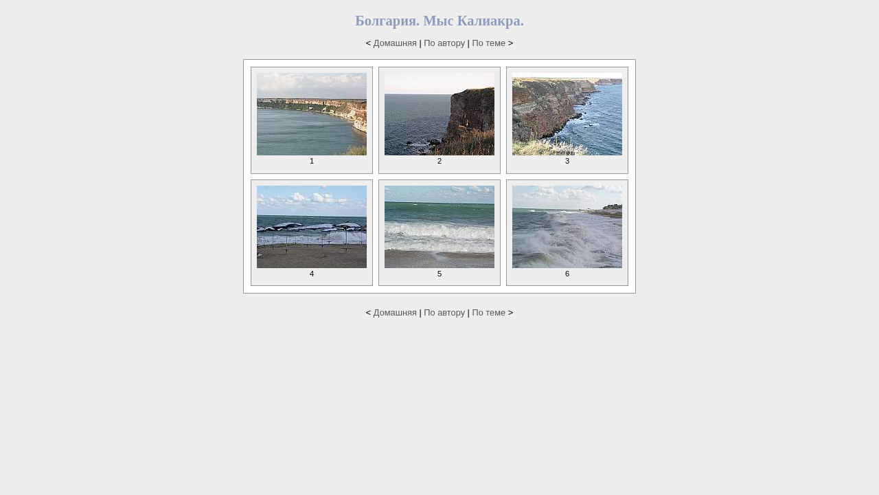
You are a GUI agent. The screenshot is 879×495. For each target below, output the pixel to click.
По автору (444, 43)
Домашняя (395, 43)
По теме (489, 43)
